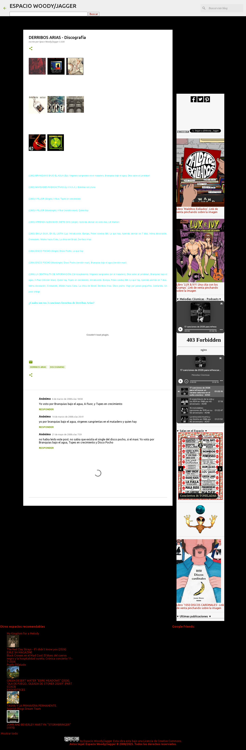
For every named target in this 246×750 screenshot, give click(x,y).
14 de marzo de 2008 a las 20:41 (68, 416)
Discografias (57, 367)
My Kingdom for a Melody (23, 633)
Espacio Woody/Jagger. (98, 740)
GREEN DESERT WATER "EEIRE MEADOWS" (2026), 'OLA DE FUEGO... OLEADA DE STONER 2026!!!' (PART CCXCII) (39, 683)
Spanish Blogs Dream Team (24, 708)
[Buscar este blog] (225, 8)
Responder (46, 409)
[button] (31, 48)
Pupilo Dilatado (16, 664)
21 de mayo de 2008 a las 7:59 (66, 434)
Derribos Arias (38, 367)
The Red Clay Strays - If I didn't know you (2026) (36, 649)
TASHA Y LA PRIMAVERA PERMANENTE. (32, 705)
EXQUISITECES (16, 689)
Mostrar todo (9, 733)
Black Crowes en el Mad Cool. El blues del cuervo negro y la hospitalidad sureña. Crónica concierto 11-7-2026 (39, 658)
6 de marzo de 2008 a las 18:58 (67, 399)
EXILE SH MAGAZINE (19, 652)
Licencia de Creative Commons (162, 740)
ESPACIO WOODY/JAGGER (43, 6)
